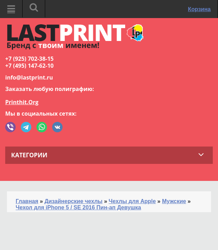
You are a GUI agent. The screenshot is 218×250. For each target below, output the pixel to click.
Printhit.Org (22, 102)
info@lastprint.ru (29, 77)
